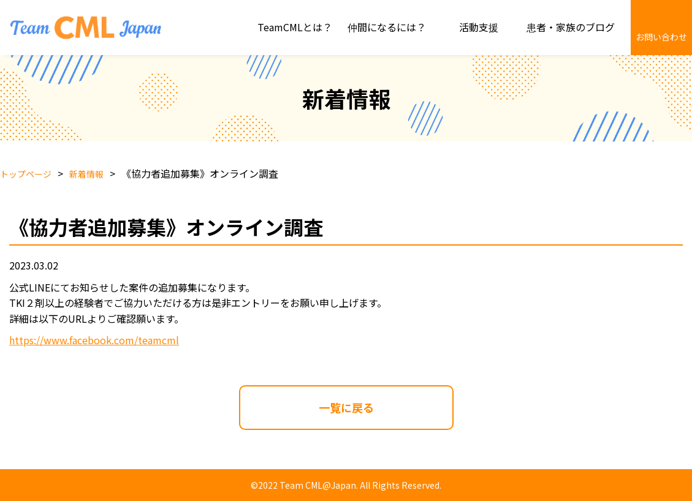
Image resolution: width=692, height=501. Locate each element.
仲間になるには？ (387, 27)
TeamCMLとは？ (294, 27)
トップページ (25, 174)
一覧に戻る (346, 407)
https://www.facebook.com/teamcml (94, 340)
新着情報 (86, 174)
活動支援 (478, 27)
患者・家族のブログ (571, 27)
